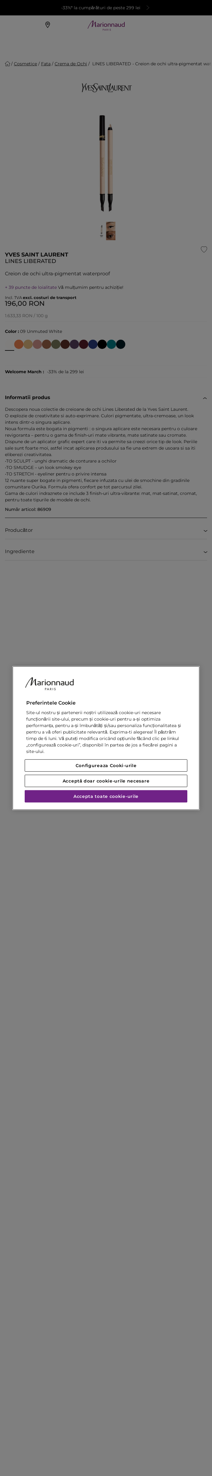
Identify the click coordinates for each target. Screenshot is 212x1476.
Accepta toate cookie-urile (106, 796)
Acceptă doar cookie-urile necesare (106, 781)
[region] (106, 738)
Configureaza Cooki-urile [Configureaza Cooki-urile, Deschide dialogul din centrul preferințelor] (106, 765)
